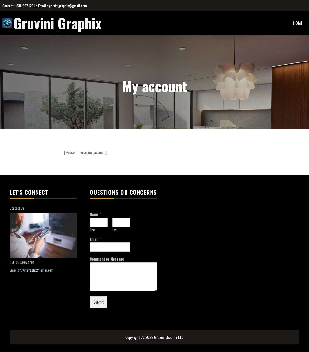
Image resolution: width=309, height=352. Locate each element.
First (92, 230)
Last (114, 230)
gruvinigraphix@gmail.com (35, 270)
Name (95, 214)
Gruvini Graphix (57, 23)
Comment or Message (107, 259)
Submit (99, 301)
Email (95, 239)
